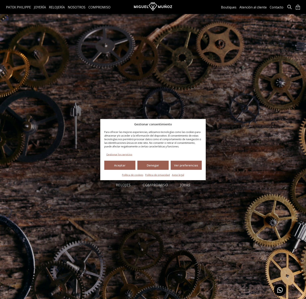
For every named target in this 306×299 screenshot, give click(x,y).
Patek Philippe (18, 7)
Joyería (40, 7)
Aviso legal (178, 174)
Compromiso (99, 7)
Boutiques (228, 7)
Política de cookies (132, 174)
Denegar (153, 165)
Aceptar (120, 165)
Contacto (276, 7)
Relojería (57, 7)
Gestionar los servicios (119, 154)
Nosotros (76, 7)
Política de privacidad (157, 174)
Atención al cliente (253, 7)
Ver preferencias (186, 165)
